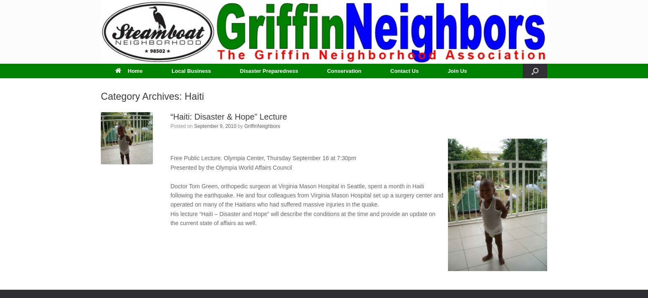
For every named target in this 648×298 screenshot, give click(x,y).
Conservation (344, 71)
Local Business (191, 71)
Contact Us (405, 71)
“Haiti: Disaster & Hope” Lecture (228, 116)
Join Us (457, 71)
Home (129, 71)
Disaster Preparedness (269, 71)
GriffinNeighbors (262, 126)
